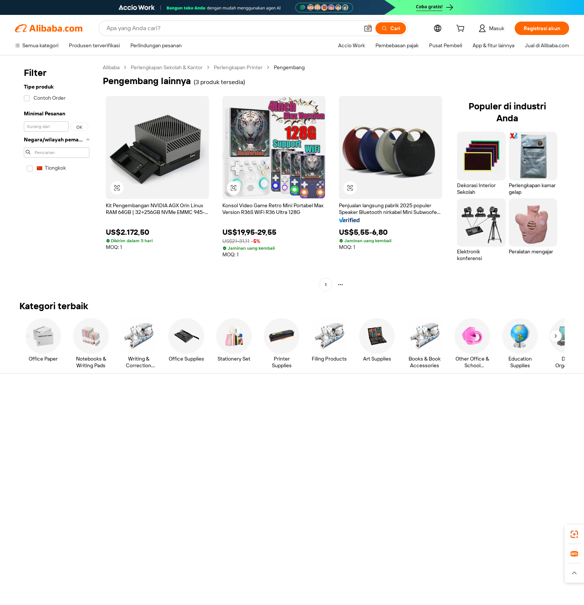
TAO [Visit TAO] (360, 571)
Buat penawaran (273, 407)
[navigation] (56, 177)
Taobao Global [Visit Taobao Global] (333, 571)
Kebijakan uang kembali (168, 430)
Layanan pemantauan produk (174, 472)
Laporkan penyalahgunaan (58, 464)
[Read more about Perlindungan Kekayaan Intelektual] (285, 582)
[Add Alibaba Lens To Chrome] (145, 538)
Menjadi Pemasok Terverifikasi (403, 436)
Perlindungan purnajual (167, 458)
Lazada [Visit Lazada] (302, 571)
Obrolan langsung (48, 422)
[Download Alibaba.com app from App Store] (476, 538)
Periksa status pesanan (54, 436)
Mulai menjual (384, 407)
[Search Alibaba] (232, 28)
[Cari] (390, 28)
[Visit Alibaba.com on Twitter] (507, 479)
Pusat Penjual (384, 422)
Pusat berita (496, 436)
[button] (368, 28)
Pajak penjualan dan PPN (283, 436)
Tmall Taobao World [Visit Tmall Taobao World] (245, 571)
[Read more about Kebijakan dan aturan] (101, 582)
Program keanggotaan (280, 422)
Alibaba (111, 67)
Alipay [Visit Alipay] (281, 571)
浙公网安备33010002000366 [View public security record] (413, 594)
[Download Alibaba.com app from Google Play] (531, 538)
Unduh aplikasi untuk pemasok (403, 464)
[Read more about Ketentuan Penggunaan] (402, 582)
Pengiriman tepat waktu (168, 444)
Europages (410, 571)
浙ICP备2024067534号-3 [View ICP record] (482, 594)
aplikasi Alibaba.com (421, 538)
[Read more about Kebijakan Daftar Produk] (212, 582)
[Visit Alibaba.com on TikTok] (541, 479)
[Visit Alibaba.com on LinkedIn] (496, 479)
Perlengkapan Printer (238, 67)
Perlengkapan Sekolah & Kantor (167, 67)
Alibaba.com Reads (277, 450)
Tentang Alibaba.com (506, 407)
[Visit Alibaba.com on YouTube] (530, 479)
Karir (487, 450)
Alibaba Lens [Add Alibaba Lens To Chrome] (70, 538)
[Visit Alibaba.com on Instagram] (518, 479)
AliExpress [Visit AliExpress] (176, 571)
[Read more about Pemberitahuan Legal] (154, 582)
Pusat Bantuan (44, 407)
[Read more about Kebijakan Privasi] (350, 582)
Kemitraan (380, 450)
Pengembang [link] (289, 67)
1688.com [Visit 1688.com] (205, 571)
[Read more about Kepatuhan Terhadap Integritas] (470, 582)
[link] (574, 534)
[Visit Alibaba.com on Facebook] (485, 479)
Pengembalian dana (50, 450)
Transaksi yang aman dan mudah (178, 416)
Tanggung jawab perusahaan (515, 422)
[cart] (461, 29)
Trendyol (381, 571)
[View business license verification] (359, 594)
